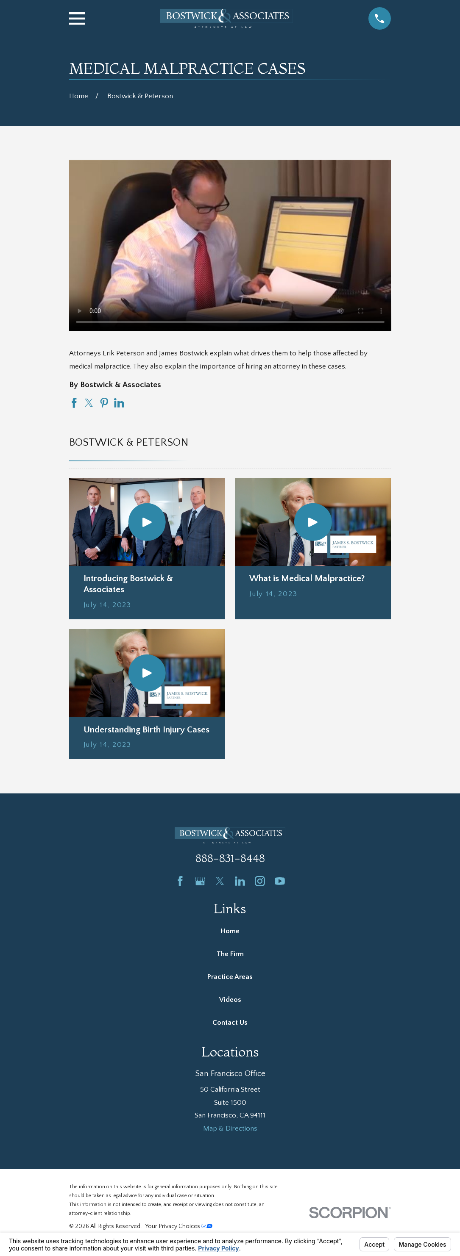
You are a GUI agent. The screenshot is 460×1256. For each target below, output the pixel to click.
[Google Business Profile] (200, 881)
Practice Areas (230, 977)
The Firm (230, 954)
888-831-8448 (230, 858)
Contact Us (230, 1022)
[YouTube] (280, 881)
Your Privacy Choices (178, 1226)
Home (230, 931)
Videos (230, 1000)
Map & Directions (230, 1128)
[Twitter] (220, 881)
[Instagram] (260, 881)
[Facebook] (180, 881)
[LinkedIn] (240, 881)
